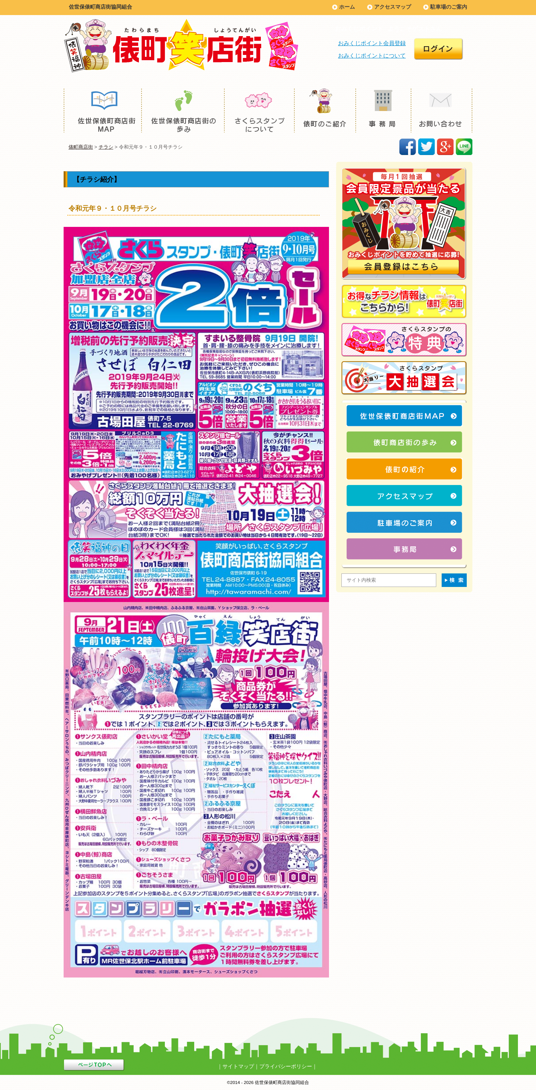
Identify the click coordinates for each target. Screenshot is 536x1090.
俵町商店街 (81, 147)
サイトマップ (238, 1066)
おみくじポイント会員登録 (372, 43)
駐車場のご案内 (448, 7)
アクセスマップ (392, 7)
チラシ (106, 147)
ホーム (347, 7)
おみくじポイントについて (372, 55)
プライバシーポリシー (285, 1066)
